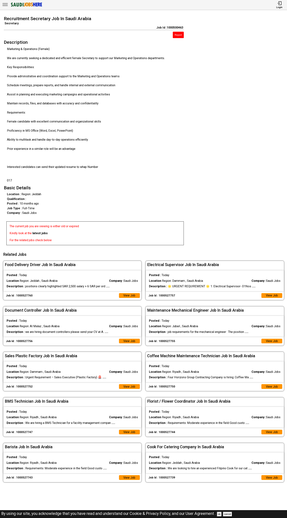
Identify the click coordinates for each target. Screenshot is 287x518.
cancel (227, 514)
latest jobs (40, 233)
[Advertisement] (239, 131)
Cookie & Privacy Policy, (151, 513)
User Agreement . (201, 513)
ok (219, 514)
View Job (129, 294)
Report (178, 35)
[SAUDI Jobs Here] (26, 6)
